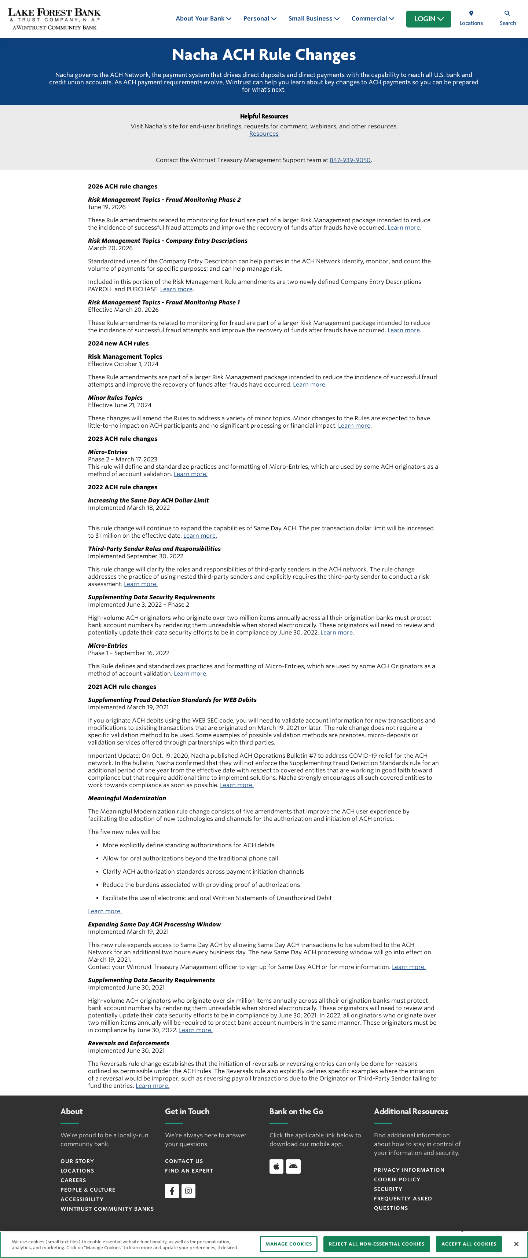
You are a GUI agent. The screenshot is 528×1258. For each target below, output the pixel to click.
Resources (264, 133)
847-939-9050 (350, 160)
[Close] (516, 1244)
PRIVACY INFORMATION (409, 1170)
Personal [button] (257, 18)
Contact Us (184, 1161)
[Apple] (276, 1166)
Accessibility (82, 1199)
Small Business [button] (311, 18)
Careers (73, 1180)
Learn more (404, 227)
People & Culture (87, 1190)
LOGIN (429, 19)
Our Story (77, 1161)
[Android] (293, 1166)
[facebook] (172, 1191)
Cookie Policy (397, 1179)
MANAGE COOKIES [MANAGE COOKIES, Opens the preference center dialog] (288, 1244)
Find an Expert (189, 1171)
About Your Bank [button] (201, 18)
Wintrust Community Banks (107, 1209)
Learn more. (191, 474)
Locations (77, 1171)
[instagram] (188, 1191)
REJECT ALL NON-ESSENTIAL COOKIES (377, 1244)
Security (388, 1189)
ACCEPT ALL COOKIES (468, 1244)
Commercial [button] (370, 18)
